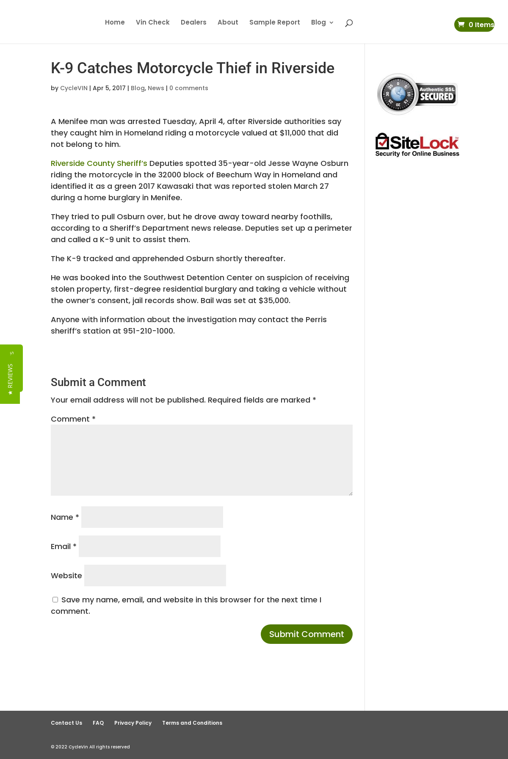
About (228, 23)
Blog (318, 23)
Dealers (194, 23)
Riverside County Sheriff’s (99, 163)
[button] (10, 379)
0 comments (188, 88)
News (156, 88)
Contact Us (66, 722)
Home (115, 23)
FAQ (98, 722)
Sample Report (274, 23)
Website (66, 575)
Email (64, 546)
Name (65, 517)
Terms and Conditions (192, 722)
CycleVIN (74, 88)
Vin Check (153, 23)
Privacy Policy (133, 722)
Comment (73, 419)
